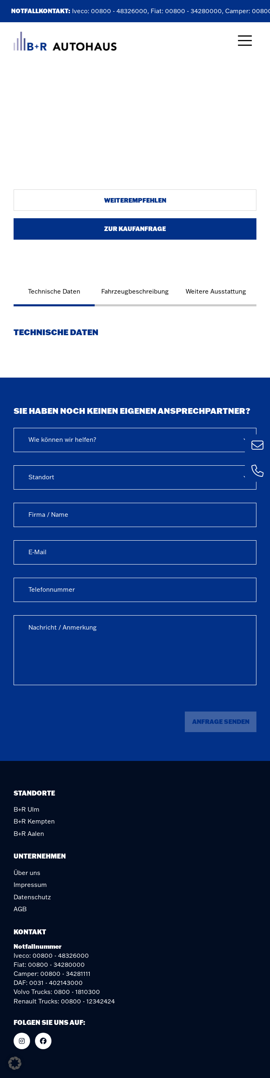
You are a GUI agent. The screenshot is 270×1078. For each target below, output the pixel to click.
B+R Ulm (27, 809)
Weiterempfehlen (135, 200)
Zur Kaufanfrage (135, 228)
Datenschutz (32, 897)
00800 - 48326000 (120, 11)
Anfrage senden (220, 721)
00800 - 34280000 (194, 11)
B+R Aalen (29, 834)
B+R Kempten (34, 821)
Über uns (27, 873)
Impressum (30, 885)
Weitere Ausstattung (216, 291)
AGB (20, 909)
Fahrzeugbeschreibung (135, 291)
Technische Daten (54, 291)
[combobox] (135, 440)
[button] (15, 1063)
